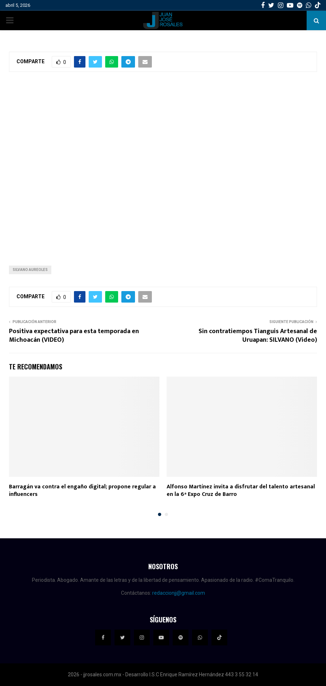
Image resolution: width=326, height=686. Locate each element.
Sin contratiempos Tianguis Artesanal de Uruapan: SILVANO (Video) (258, 335)
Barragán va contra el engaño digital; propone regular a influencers (82, 490)
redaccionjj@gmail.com (178, 593)
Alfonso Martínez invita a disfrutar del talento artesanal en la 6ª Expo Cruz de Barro (241, 490)
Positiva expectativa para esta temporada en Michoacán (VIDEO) (74, 335)
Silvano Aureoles (30, 270)
